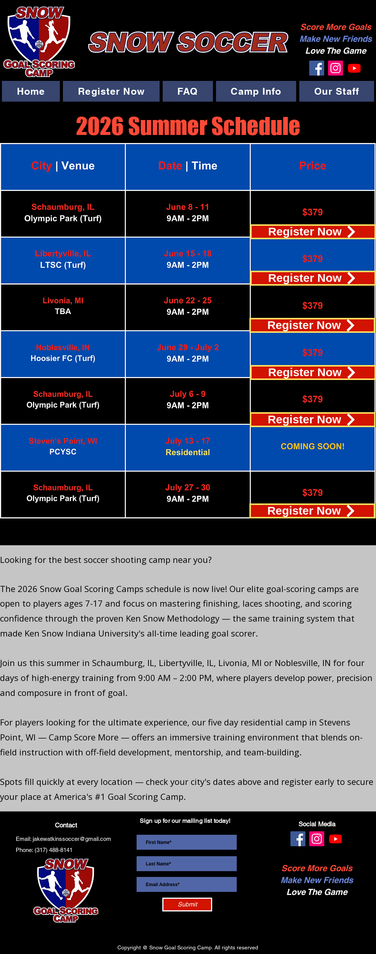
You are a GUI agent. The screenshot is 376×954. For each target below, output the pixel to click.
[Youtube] (354, 68)
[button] (111, 91)
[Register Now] (313, 231)
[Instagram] (335, 68)
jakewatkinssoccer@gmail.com (72, 839)
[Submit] (187, 904)
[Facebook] (316, 68)
